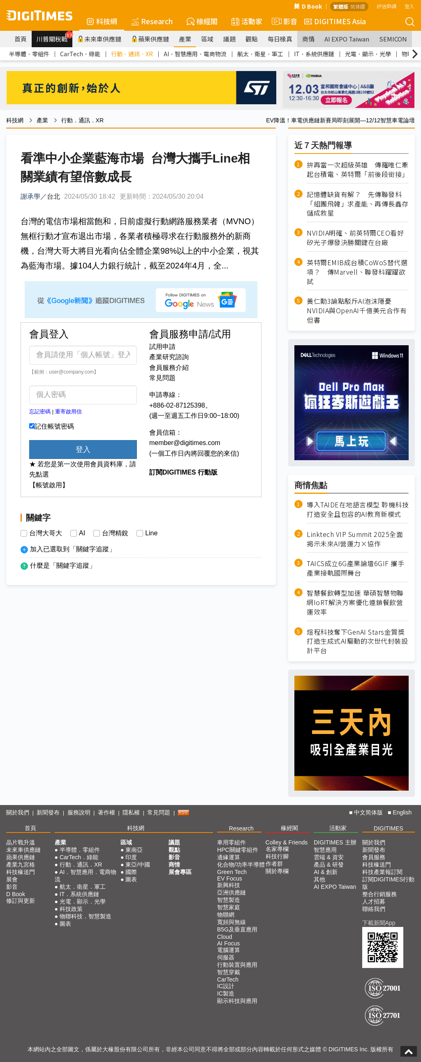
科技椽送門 (20, 872)
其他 (319, 879)
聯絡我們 (373, 909)
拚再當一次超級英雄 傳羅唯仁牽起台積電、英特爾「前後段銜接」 (358, 169)
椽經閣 (202, 21)
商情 (308, 38)
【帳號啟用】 (49, 485)
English (402, 812)
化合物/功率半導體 (241, 864)
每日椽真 (280, 38)
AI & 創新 (326, 872)
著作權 (106, 812)
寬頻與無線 (231, 922)
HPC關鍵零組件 (237, 849)
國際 (131, 872)
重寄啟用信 (68, 411)
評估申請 (386, 5)
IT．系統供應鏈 (314, 54)
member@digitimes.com (184, 442)
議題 (229, 38)
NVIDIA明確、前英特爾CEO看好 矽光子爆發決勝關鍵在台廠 (358, 237)
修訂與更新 (20, 900)
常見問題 (162, 377)
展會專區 (180, 872)
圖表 (65, 923)
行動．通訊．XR (132, 54)
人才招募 (373, 901)
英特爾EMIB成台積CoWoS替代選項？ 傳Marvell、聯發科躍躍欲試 (357, 272)
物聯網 (225, 914)
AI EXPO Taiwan (346, 38)
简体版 (357, 6)
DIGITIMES (388, 828)
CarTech (227, 979)
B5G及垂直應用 (237, 929)
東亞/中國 (137, 864)
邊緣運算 (228, 857)
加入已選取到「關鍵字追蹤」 (73, 549)
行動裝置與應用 (237, 964)
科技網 (101, 21)
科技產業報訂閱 (382, 872)
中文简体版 (368, 812)
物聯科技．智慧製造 (85, 916)
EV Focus (229, 878)
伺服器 (225, 957)
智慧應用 (325, 849)
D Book (308, 6)
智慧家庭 (228, 907)
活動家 (246, 21)
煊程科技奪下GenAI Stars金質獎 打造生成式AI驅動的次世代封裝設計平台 (357, 641)
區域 (207, 38)
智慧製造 (228, 900)
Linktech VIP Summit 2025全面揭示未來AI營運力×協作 (355, 539)
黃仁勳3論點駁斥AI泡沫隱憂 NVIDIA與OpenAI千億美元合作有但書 (357, 310)
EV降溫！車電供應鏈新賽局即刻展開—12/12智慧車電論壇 (340, 120)
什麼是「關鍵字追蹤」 (63, 565)
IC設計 (225, 986)
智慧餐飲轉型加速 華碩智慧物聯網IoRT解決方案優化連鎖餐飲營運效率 (355, 602)
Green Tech (232, 872)
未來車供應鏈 (99, 38)
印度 (131, 857)
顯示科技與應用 (237, 1001)
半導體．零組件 (29, 54)
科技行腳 (277, 856)
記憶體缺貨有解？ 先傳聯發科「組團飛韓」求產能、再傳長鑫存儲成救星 (358, 204)
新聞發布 (48, 812)
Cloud (224, 937)
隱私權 (131, 812)
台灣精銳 (115, 533)
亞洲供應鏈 (231, 892)
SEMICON (393, 38)
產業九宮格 (20, 864)
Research (152, 21)
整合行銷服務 (379, 894)
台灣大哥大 (45, 533)
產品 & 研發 (329, 864)
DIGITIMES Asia (335, 21)
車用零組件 (231, 842)
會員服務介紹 (169, 367)
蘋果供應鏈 (150, 38)
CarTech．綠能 (80, 54)
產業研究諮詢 (169, 356)
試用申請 (162, 346)
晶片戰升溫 (20, 842)
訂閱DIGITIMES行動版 (388, 883)
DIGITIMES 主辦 (335, 842)
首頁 (20, 38)
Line (151, 533)
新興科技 (228, 885)
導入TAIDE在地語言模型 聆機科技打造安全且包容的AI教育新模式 (358, 509)
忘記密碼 (40, 411)
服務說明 (78, 812)
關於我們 (17, 812)
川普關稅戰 (54, 37)
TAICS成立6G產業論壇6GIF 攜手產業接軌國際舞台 (355, 568)
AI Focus (228, 943)
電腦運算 (228, 950)
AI (82, 533)
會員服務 (373, 857)
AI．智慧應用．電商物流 (195, 54)
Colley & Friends (287, 842)
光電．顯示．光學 (368, 54)
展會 (12, 879)
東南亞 (134, 849)
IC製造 (225, 993)
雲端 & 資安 (329, 857)
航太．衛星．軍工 (260, 54)
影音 (283, 21)
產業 (185, 38)
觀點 (251, 38)
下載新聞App (379, 923)
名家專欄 (277, 849)
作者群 (274, 863)
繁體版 (340, 6)
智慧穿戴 (228, 972)
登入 (409, 5)
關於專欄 (277, 871)
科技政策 (71, 909)
